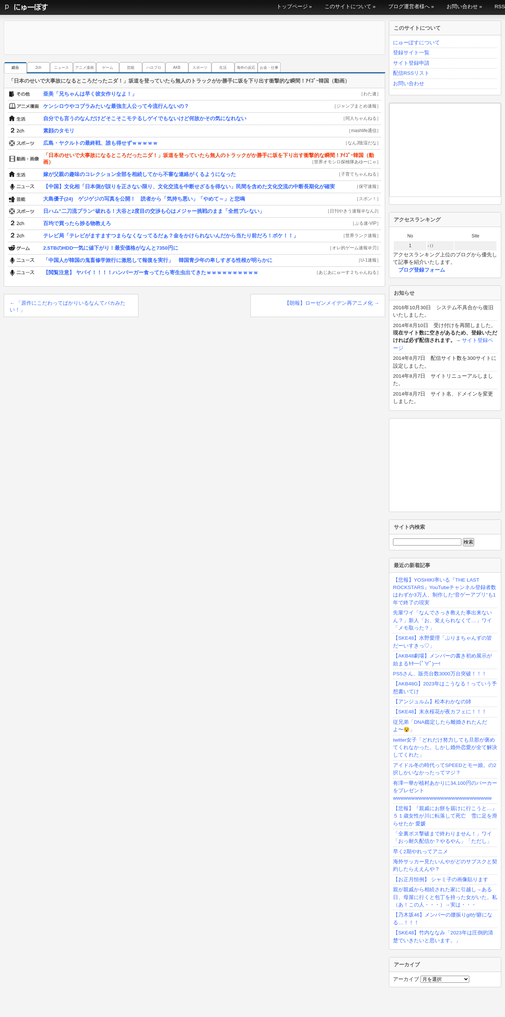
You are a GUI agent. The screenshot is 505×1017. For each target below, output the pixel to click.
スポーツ (199, 67)
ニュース (61, 67)
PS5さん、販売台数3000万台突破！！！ (440, 674)
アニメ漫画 (84, 67)
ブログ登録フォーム (421, 270)
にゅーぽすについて (416, 42)
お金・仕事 (269, 67)
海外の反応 (246, 67)
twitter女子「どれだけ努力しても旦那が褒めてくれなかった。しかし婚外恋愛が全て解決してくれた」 (445, 747)
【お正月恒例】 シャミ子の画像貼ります (440, 879)
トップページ (292, 6)
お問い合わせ (462, 6)
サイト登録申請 (411, 63)
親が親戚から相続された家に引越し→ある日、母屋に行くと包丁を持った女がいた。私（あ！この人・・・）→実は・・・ (445, 897)
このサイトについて (348, 6)
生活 (223, 67)
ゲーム (107, 67)
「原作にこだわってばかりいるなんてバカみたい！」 (67, 306)
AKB (176, 67)
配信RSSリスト (411, 73)
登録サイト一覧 (411, 52)
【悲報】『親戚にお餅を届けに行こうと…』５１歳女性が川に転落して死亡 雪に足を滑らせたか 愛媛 (445, 816)
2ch (38, 67)
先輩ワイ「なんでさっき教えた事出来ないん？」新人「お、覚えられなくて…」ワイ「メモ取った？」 (442, 620)
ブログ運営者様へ (409, 6)
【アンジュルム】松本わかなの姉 (432, 701)
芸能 (130, 67)
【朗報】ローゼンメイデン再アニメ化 (331, 303)
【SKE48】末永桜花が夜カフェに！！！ (440, 711)
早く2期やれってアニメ (420, 851)
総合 (15, 67)
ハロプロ (153, 67)
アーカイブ (406, 979)
